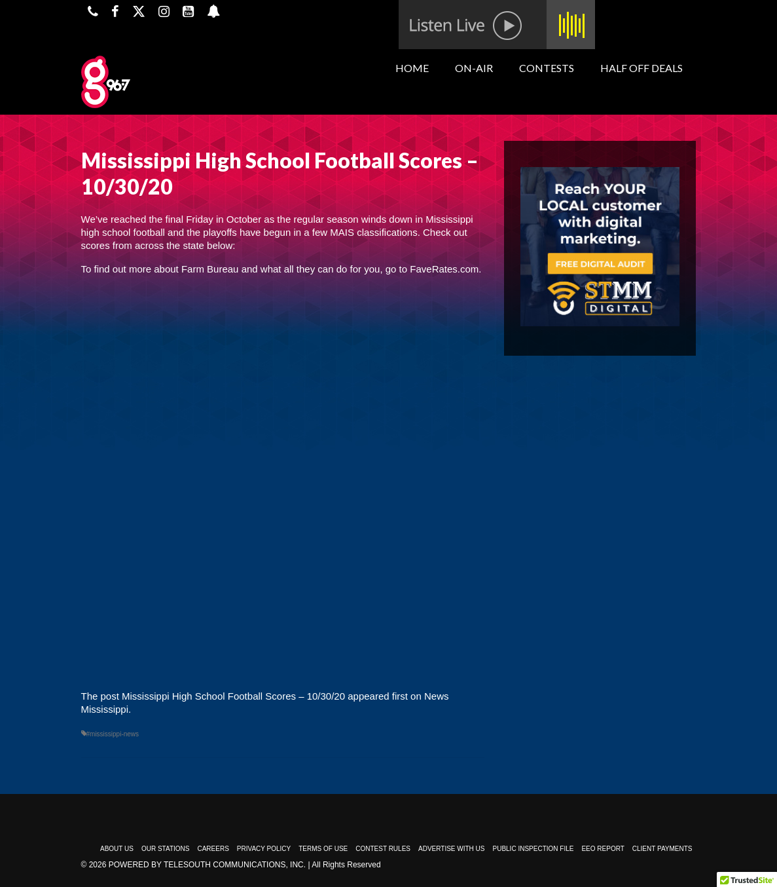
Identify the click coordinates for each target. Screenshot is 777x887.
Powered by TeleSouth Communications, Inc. (207, 864)
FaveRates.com (444, 268)
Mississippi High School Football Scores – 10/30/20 (233, 696)
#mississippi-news (112, 734)
